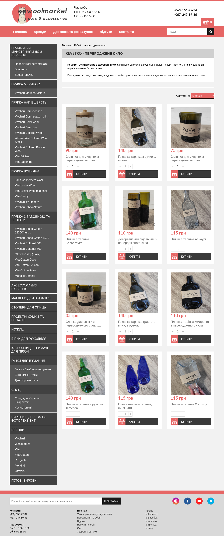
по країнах (150, 524)
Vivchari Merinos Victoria (30, 92)
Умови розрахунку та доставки (94, 514)
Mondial (20, 465)
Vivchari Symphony (27, 201)
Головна (20, 32)
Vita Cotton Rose (25, 270)
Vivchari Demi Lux (26, 127)
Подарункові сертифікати (31, 63)
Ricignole (20, 460)
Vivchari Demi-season (28, 111)
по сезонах (151, 521)
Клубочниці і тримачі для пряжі (29, 349)
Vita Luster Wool (25, 185)
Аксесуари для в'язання (24, 287)
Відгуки (106, 32)
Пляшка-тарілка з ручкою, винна (137, 158)
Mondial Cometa (25, 275)
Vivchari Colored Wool (29, 132)
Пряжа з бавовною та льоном (30, 218)
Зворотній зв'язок (87, 531)
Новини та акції (85, 524)
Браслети (21, 69)
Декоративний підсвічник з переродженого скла (137, 241)
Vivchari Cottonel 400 (28, 243)
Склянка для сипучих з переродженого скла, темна (187, 160)
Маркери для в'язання (31, 298)
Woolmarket (22, 443)
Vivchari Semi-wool (27, 121)
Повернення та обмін (89, 517)
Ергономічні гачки (26, 374)
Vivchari (20, 438)
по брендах (151, 514)
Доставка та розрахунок (73, 32)
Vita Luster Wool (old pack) (31, 190)
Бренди (40, 32)
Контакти (126, 32)
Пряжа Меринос (25, 84)
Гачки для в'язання (28, 361)
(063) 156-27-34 (185, 10)
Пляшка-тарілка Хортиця (189, 404)
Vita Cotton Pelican (27, 265)
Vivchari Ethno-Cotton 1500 (32, 237)
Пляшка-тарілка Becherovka (77, 241)
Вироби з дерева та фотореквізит (28, 418)
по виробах (151, 517)
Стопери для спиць (28, 307)
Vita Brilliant (22, 156)
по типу (149, 528)
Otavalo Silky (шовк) (27, 254)
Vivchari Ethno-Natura (28, 207)
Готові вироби (24, 480)
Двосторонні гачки (26, 380)
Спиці (16, 390)
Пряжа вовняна (25, 171)
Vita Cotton (22, 454)
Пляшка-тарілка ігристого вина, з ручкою (136, 323)
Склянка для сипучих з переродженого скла (82, 158)
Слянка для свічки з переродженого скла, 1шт (84, 323)
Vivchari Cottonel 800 (28, 248)
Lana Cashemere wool (29, 180)
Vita (17, 449)
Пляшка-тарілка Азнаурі (188, 239)
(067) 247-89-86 (185, 14)
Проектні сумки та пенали (27, 318)
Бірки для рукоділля (28, 338)
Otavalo (19, 471)
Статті (80, 528)
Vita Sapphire (23, 161)
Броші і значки (24, 74)
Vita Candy (22, 196)
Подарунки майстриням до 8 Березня (26, 51)
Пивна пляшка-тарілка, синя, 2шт (135, 406)
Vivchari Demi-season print (31, 116)
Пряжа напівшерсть (29, 102)
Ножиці (17, 329)
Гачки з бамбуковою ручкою (33, 369)
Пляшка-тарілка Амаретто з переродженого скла (190, 323)
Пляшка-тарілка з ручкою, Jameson (84, 406)
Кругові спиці (23, 407)
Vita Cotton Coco (25, 259)
